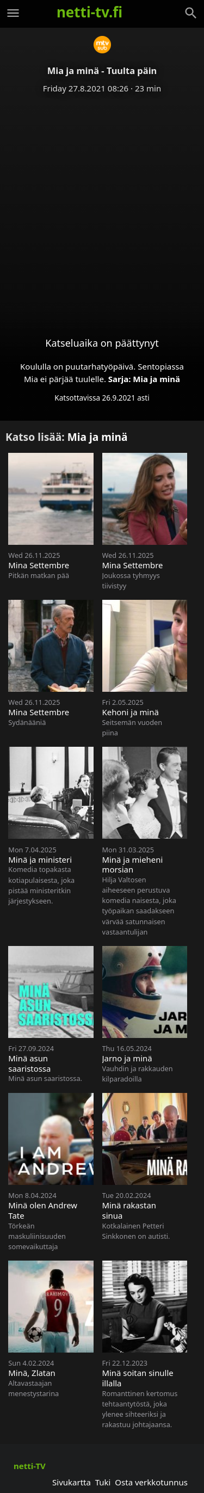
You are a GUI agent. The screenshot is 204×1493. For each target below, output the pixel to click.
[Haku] (191, 13)
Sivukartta (71, 1482)
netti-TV (30, 1465)
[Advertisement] (102, 207)
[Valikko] (13, 13)
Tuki (103, 1482)
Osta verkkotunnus (151, 1482)
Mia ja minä (156, 378)
